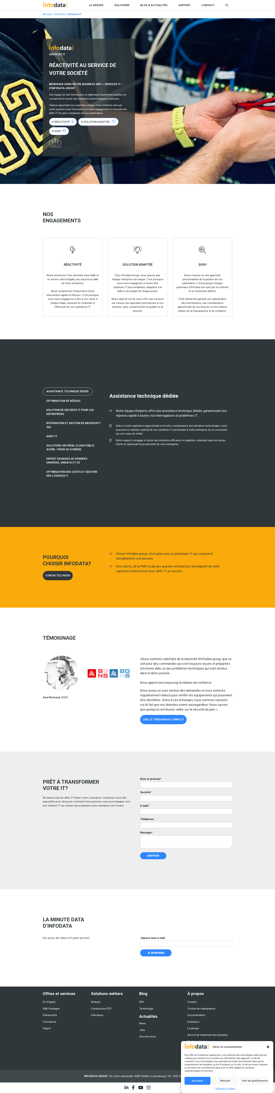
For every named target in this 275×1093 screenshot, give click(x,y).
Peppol (47, 1028)
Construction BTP (101, 1008)
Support (184, 5)
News (142, 1023)
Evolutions (193, 1021)
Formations (49, 1021)
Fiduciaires (97, 1015)
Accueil (47, 14)
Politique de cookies (225, 1088)
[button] (268, 1047)
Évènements (50, 1015)
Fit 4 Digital (49, 1002)
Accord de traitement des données (207, 1035)
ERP (141, 1002)
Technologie (146, 1008)
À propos (195, 993)
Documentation (196, 1015)
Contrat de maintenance (201, 1008)
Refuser (225, 1080)
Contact (208, 5)
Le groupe (96, 5)
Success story (147, 1036)
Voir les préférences (255, 1080)
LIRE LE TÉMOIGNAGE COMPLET (163, 719)
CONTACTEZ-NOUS (57, 575)
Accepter (197, 1080)
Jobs (142, 1030)
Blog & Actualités (153, 5)
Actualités (148, 1016)
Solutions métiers (107, 993)
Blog (143, 993)
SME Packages (51, 1008)
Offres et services (59, 993)
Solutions (121, 5)
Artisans (96, 1002)
